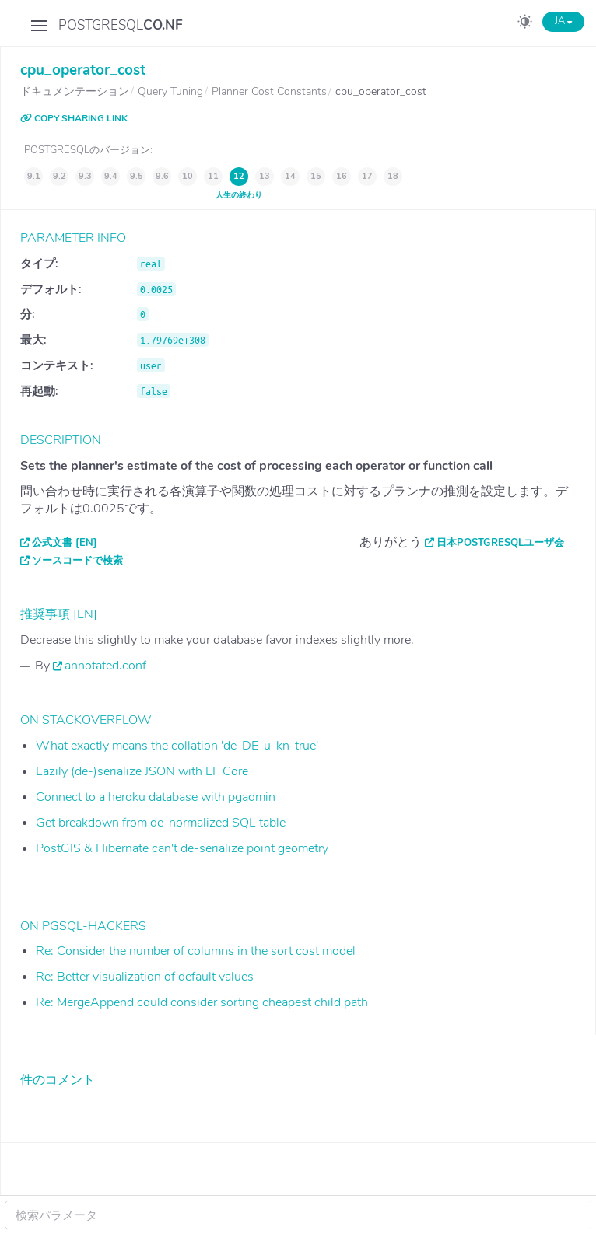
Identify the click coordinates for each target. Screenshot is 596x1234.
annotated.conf (105, 665)
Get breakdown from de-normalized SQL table (161, 822)
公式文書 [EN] (64, 543)
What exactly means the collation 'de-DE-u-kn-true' (177, 745)
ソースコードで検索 (77, 561)
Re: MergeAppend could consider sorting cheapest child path (202, 1002)
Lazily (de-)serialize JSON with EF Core (142, 771)
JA (563, 21)
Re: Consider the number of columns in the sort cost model (196, 951)
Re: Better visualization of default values (145, 976)
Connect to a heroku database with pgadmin (155, 797)
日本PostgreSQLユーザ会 (500, 543)
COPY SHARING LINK (74, 118)
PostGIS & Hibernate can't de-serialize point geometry (182, 848)
